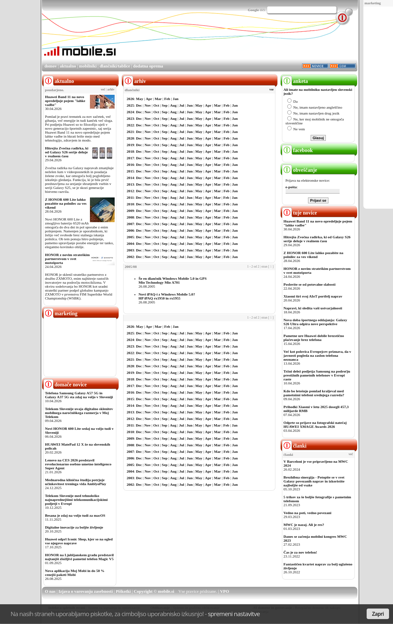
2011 (130, 197)
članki (294, 446)
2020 (130, 138)
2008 (130, 217)
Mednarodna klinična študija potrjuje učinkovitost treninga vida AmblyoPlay (75, 482)
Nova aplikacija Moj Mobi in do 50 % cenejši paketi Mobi (75, 573)
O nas (50, 591)
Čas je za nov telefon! (300, 552)
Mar (158, 99)
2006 (130, 230)
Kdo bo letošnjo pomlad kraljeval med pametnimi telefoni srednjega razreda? (314, 393)
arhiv (111, 89)
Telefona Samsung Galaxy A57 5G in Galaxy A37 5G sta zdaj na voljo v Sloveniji (79, 395)
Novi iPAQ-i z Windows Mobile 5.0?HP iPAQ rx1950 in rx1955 (167, 296)
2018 (130, 151)
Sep (164, 105)
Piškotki (123, 591)
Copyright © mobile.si (154, 591)
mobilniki (88, 66)
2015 (130, 171)
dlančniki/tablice (114, 66)
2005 (130, 237)
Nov (148, 105)
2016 (130, 165)
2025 (130, 105)
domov (50, 66)
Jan (175, 99)
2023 (130, 118)
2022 (130, 125)
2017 (130, 158)
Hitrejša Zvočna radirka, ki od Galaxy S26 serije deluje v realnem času (67, 152)
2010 (130, 204)
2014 (130, 178)
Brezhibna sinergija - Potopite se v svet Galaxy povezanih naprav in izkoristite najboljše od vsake (314, 481)
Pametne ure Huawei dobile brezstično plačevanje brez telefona (314, 338)
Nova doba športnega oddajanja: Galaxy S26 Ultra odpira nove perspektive (315, 322)
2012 (130, 191)
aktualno (68, 66)
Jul (181, 105)
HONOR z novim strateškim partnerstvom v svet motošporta (67, 259)
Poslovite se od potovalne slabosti (310, 284)
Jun (190, 105)
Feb (167, 99)
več (103, 89)
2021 (130, 132)
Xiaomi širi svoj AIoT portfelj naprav (313, 296)
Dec (139, 105)
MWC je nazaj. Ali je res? (304, 525)
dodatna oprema (148, 66)
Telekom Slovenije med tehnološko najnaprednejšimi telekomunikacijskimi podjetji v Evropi (76, 500)
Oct (156, 105)
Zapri (378, 613)
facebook (297, 150)
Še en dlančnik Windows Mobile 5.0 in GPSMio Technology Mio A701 (173, 280)
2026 (130, 99)
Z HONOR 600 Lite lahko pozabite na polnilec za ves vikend (66, 203)
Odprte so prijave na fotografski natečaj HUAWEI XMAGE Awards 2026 (315, 425)
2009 (130, 211)
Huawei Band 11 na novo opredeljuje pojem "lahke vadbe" (65, 101)
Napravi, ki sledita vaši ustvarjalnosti (313, 308)
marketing (373, 3)
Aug (173, 105)
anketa (295, 81)
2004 (130, 244)
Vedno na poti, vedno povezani (307, 513)
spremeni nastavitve (234, 614)
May (139, 99)
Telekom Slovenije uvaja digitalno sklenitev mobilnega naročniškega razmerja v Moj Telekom (79, 413)
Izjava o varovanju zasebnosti (86, 591)
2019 (130, 145)
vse (271, 89)
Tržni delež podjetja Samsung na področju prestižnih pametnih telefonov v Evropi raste (317, 375)
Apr (149, 99)
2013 (130, 184)
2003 (130, 250)
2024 (130, 112)
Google (253, 10)
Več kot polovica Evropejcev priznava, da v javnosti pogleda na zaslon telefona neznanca (317, 355)
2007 (130, 224)
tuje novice (299, 213)
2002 (130, 257)
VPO (224, 591)
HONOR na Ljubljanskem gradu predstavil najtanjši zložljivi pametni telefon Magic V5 (79, 557)
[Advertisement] (237, 40)
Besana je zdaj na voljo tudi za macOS (75, 515)
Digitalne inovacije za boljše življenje (74, 527)
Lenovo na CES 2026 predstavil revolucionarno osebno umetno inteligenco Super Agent (78, 464)
